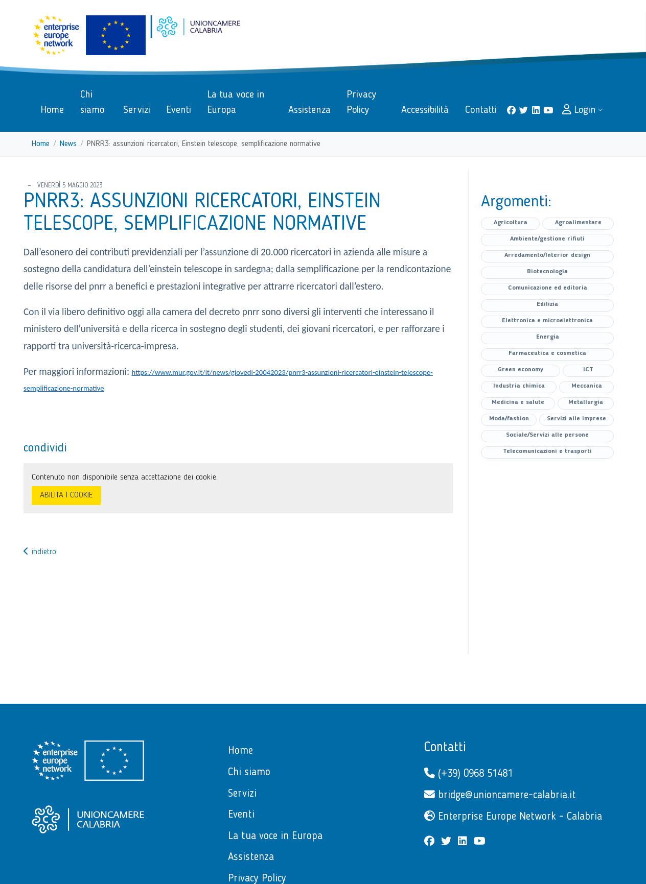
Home (41, 144)
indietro (40, 552)
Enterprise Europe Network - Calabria (513, 816)
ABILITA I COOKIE (66, 495)
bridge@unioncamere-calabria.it (500, 795)
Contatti (445, 747)
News (68, 144)
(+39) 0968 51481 (468, 773)
